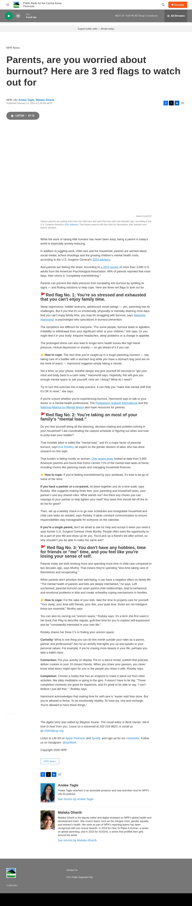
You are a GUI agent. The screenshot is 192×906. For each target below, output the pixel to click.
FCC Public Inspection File (80, 877)
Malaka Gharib (45, 99)
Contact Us (72, 870)
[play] (8, 16)
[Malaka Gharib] (47, 820)
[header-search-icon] (163, 4)
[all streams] (176, 16)
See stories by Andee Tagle (76, 799)
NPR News (13, 47)
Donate (179, 5)
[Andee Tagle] (47, 792)
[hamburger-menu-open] (8, 5)
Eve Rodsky (66, 447)
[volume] (18, 16)
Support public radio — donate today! (96, 29)
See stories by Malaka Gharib (77, 840)
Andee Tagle (26, 99)
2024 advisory (71, 224)
